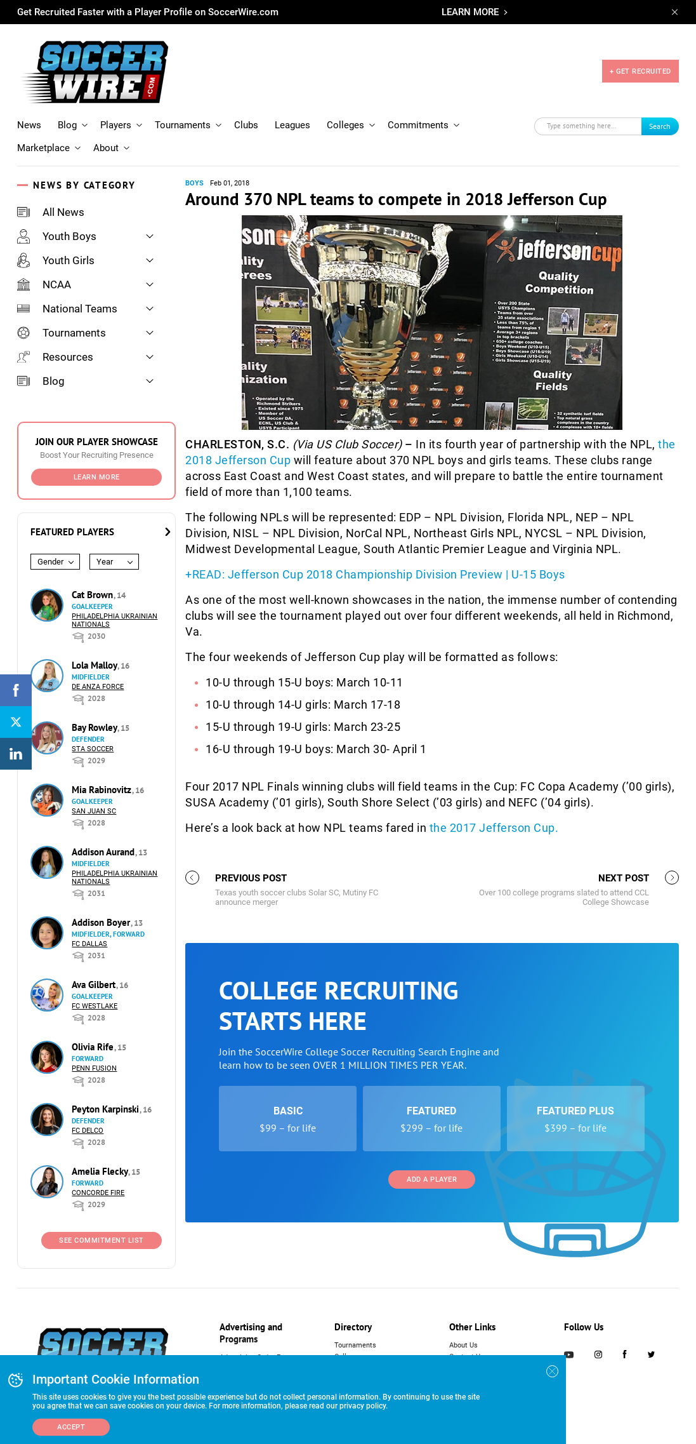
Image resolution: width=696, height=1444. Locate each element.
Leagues (292, 125)
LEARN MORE (470, 12)
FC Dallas (89, 944)
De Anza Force (98, 687)
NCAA (44, 284)
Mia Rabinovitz (103, 790)
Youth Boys (56, 236)
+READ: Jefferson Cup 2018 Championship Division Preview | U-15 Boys (375, 574)
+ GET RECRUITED (640, 71)
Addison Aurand (104, 852)
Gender (50, 561)
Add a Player (432, 1179)
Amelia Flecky (101, 1171)
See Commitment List (101, 1240)
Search (660, 126)
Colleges (345, 125)
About (106, 148)
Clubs (246, 125)
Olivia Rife (94, 1047)
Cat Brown (93, 595)
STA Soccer (93, 749)
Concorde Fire (98, 1193)
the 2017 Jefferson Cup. (494, 827)
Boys (194, 183)
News (29, 125)
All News (50, 212)
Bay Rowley (95, 727)
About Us (463, 1345)
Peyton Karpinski (106, 1109)
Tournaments (183, 125)
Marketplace (43, 148)
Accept (71, 1427)
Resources (55, 357)
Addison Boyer (102, 922)
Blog (67, 125)
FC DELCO (87, 1130)
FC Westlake (94, 1006)
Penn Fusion (94, 1068)
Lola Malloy (95, 665)
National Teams (67, 308)
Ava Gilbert (95, 985)
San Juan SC (94, 811)
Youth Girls (56, 260)
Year (104, 561)
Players (115, 125)
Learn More (97, 477)
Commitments (418, 125)
